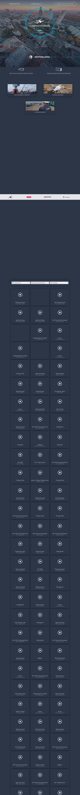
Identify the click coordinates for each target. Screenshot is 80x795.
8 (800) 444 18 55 (14, 4)
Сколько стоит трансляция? (65, 4)
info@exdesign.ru (36, 4)
